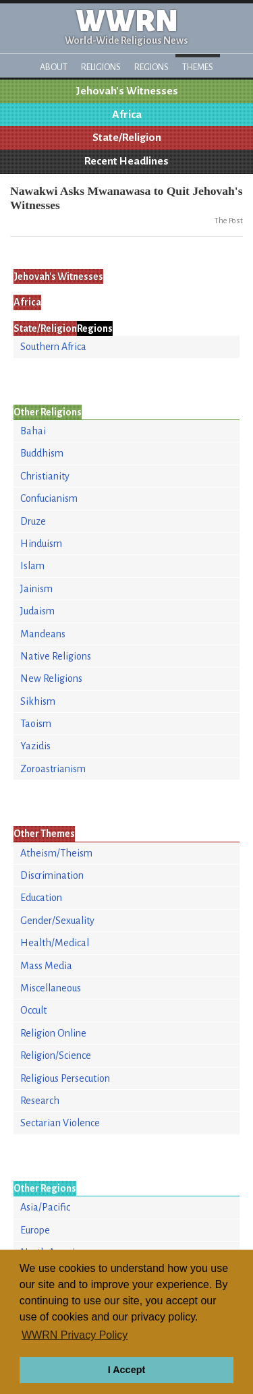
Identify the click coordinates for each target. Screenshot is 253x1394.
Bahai (33, 431)
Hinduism (41, 543)
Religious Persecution (65, 1078)
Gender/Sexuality (57, 920)
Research (39, 1100)
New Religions (51, 678)
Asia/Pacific (45, 1207)
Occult (33, 1010)
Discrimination (52, 875)
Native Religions (55, 656)
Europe (35, 1230)
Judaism (37, 611)
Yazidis (35, 745)
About (53, 67)
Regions (151, 67)
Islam (32, 565)
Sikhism (37, 701)
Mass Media (46, 965)
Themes (197, 67)
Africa (127, 115)
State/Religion (126, 138)
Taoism (35, 723)
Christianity (44, 476)
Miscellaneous (50, 988)
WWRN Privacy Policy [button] (75, 1335)
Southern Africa (53, 346)
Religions (101, 67)
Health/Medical (54, 942)
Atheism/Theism (56, 853)
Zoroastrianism (53, 768)
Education (41, 897)
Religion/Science (55, 1055)
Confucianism (49, 498)
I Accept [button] (126, 1369)
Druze (33, 521)
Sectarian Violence (60, 1122)
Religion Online (53, 1033)
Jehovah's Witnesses (127, 91)
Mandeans (42, 634)
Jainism (36, 588)
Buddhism (41, 453)
